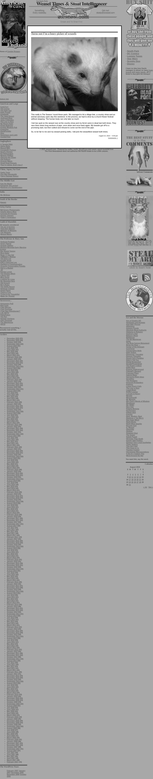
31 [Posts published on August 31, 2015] (130, 485)
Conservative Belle (134, 351)
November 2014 (13, 588)
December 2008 (13, 721)
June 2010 (11, 687)
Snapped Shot (132, 433)
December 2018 (13, 496)
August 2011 (12, 661)
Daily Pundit (5, 112)
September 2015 (13, 569)
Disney (130, 64)
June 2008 (11, 732)
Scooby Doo (133, 61)
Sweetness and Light (9, 135)
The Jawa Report (7, 116)
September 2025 (13, 344)
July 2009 (10, 708)
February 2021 (12, 447)
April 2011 (11, 668)
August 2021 (12, 436)
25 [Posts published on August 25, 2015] (132, 482)
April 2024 (11, 376)
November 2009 (13, 700)
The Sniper (130, 435)
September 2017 (13, 524)
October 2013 (12, 612)
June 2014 (11, 597)
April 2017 (11, 533)
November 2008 (13, 723)
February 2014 (12, 605)
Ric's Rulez (5, 285)
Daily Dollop (131, 353)
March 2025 (11, 355)
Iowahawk (4, 114)
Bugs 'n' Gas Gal (7, 255)
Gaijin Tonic (5, 172)
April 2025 (11, 353)
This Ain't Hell (132, 446)
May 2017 (10, 531)
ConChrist (130, 349)
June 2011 (11, 665)
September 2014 (13, 591)
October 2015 (12, 567)
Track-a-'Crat (6, 292)
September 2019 (13, 479)
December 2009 (13, 698)
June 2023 (11, 395)
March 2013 (11, 625)
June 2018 (11, 507)
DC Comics (133, 53)
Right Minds (131, 422)
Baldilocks (130, 338)
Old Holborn (5, 159)
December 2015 (13, 563)
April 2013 (11, 623)
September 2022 (13, 412)
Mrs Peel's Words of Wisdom (138, 401)
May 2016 (10, 554)
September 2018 (13, 501)
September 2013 (13, 614)
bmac (128, 341)
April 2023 (11, 398)
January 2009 (12, 719)
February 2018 (12, 515)
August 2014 (12, 593)
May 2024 (10, 374)
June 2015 (11, 575)
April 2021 (11, 443)
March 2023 (11, 400)
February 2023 (12, 402)
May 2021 (10, 441)
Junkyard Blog (6, 118)
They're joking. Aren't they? (12, 165)
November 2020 (13, 453)
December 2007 (13, 743)
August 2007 (12, 751)
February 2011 (12, 672)
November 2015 (13, 565)
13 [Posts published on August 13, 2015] (138, 477)
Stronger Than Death (134, 439)
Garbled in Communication (11, 264)
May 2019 (10, 486)
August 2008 (12, 728)
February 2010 (12, 695)
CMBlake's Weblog (8, 257)
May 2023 (10, 397)
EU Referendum (7, 154)
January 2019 (12, 494)
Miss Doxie (5, 277)
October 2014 (12, 590)
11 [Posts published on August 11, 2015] (132, 477)
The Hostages (132, 381)
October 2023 (12, 387)
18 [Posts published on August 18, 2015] (132, 480)
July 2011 (10, 663)
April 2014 (11, 601)
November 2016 (13, 543)
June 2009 (11, 710)
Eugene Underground (135, 369)
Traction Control (132, 450)
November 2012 (13, 633)
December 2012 (13, 631)
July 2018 (10, 505)
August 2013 (12, 616)
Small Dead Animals (9, 163)
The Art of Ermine (8, 227)
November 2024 (13, 363)
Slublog (129, 431)
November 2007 (13, 745)
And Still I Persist (133, 324)
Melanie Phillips (7, 156)
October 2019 (12, 477)
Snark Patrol (6, 291)
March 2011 (11, 670)
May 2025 (10, 352)
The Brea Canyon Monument (137, 343)
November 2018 (13, 498)
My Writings (5, 195)
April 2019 (11, 488)
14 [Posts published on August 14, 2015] (140, 477)
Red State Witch (132, 420)
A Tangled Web (7, 144)
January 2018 (12, 516)
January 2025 (12, 359)
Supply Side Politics (134, 441)
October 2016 (12, 545)
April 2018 (11, 511)
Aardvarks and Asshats (135, 323)
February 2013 (12, 627)
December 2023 (13, 383)
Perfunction (131, 411)
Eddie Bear (130, 368)
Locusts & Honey (133, 394)
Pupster (129, 414)
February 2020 (12, 470)
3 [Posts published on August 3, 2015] (130, 475)
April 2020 (11, 466)
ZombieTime (6, 137)
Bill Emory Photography (10, 210)
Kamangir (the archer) (9, 186)
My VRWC (130, 405)
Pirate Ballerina (7, 126)
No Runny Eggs (7, 124)
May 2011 (10, 666)
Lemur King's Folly (134, 386)
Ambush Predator (8, 242)
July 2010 (10, 685)
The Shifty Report (8, 287)
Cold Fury (4, 107)
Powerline (4, 129)
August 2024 (12, 368)
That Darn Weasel (8, 229)
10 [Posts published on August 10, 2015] (130, 477)
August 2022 (12, 413)
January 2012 (12, 651)
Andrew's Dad (132, 334)
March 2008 (11, 738)
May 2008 (10, 734)
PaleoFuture (5, 315)
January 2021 (12, 449)
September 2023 (13, 389)
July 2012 (10, 640)
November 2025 (13, 340)
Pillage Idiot (131, 413)
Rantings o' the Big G (134, 418)
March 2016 (11, 558)
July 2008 (10, 730)
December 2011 (13, 653)
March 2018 (11, 513)
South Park (133, 51)
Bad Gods (4, 306)
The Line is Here (7, 122)
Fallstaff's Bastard (133, 371)
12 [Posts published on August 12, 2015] (135, 477)
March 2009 (11, 715)
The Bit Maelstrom (133, 339)
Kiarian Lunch (6, 272)
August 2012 (12, 638)
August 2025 (12, 346)
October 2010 (12, 680)
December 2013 (13, 608)
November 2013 (13, 610)
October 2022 (12, 410)
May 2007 (10, 756)
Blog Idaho (5, 253)
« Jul (145, 487)
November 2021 (13, 430)
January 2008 (12, 741)
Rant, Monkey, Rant (134, 416)
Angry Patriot (6, 244)
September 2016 (13, 546)
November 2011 (13, 655)
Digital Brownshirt (133, 362)
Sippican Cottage (7, 289)
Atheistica (130, 326)
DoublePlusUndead (134, 364)
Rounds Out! (131, 426)
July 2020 (10, 460)
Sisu (2, 133)
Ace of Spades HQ (133, 321)
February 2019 (12, 492)
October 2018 (12, 500)
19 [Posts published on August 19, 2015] (135, 480)
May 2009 (10, 711)
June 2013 (11, 620)
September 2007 (13, 749)
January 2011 (12, 674)
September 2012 (13, 636)
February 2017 (12, 537)
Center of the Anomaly (135, 347)
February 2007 (12, 762)
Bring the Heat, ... (133, 345)
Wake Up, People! (8, 296)
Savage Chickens (7, 319)
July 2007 (10, 753)
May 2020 (10, 464)
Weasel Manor (6, 234)
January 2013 (12, 629)
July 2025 (10, 348)
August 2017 (12, 526)
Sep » (150, 487)
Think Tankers (132, 444)
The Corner (5, 109)
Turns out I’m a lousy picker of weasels (53, 33)
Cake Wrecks (6, 307)
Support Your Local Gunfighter (138, 443)
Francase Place (132, 373)
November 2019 (13, 475)
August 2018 (12, 503)
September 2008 (13, 726)
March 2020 (11, 468)
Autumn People (132, 328)
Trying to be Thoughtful (10, 294)
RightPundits (6, 131)
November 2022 (13, 408)
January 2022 (12, 426)
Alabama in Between (134, 332)
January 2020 (12, 471)
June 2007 (11, 754)
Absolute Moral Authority (136, 330)
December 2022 (13, 406)
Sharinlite (130, 429)
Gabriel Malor (131, 375)
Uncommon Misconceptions (137, 452)
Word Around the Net (134, 456)
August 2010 (12, 683)
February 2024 (12, 380)
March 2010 (11, 693)
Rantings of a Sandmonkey (11, 187)
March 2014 (11, 603)
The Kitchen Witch (8, 274)
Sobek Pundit (131, 437)
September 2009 (13, 704)
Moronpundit (131, 398)
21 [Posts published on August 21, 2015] (140, 480)
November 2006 (13, 774)
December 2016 (13, 541)
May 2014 (10, 599)
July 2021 (10, 438)
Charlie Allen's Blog (8, 212)
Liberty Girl (5, 276)
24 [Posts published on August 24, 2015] (130, 482)
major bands (140, 72)
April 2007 (11, 758)
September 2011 (13, 659)
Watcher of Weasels (8, 231)
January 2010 (12, 696)
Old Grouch (5, 283)
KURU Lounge (132, 392)
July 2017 (10, 528)
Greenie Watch (6, 161)
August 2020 (12, 458)
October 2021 (12, 432)
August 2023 (12, 391)
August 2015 (12, 571)
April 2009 (11, 713)
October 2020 (12, 455)
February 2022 (12, 425)
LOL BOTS (5, 313)
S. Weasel (130, 428)
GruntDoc (130, 379)
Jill (2, 270)
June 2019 (11, 485)
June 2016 (11, 552)
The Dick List (6, 259)
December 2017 (13, 518)
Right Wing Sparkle (134, 424)
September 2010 (13, 681)
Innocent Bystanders (134, 383)
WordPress (83, 149)
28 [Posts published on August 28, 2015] (140, 482)
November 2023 (13, 385)
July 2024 (10, 370)
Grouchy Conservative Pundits (13, 266)
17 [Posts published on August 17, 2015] (130, 480)
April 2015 (11, 578)
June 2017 (11, 530)
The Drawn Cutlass (134, 366)
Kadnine (129, 384)
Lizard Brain (131, 390)
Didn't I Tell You (132, 360)
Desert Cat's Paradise (135, 358)
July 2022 (10, 415)
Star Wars (132, 58)
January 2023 (12, 404)
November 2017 (13, 520)
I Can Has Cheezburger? (10, 311)
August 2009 (12, 706)
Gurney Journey (7, 216)
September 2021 (13, 434)
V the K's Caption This (135, 454)
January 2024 (12, 382)
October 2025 (12, 342)
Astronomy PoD (7, 304)
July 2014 (10, 595)
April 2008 (11, 736)
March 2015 (11, 580)
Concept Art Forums (9, 214)
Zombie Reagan (13, 51)
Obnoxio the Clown (8, 157)
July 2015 (10, 573)
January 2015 (12, 584)
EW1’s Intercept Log (9, 262)
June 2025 (11, 350)
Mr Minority (130, 399)
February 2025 (12, 357)
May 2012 (10, 644)
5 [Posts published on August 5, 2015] (135, 475)
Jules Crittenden (7, 120)
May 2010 (10, 689)
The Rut (4, 317)
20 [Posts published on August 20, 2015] (138, 480)
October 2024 (12, 365)
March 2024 (11, 378)
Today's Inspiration (8, 217)
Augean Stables (7, 246)
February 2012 (12, 650)
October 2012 (12, 635)
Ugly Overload (6, 321)
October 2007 (12, 747)
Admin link (4, 99)
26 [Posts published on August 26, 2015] (135, 482)
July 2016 (10, 550)
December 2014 (13, 586)
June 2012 (11, 642)
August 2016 (12, 548)
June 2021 (11, 440)
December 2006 (17, 773)
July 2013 (10, 618)
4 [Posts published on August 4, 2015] (132, 475)
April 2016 (11, 556)
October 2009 (12, 702)
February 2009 (12, 717)
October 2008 (12, 724)
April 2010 (11, 691)
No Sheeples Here (8, 281)
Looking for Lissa (8, 279)
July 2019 (10, 483)
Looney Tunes (134, 56)
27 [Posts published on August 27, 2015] (138, 482)
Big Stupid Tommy (8, 251)
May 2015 (10, 576)
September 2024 (13, 367)
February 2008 (12, 739)
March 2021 (11, 445)
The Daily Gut (6, 111)
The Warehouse (7, 322)
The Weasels (6, 232)
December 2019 (13, 473)
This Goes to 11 (132, 448)
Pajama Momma (132, 409)
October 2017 (12, 522)
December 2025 (13, 338)
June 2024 (11, 372)
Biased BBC (5, 148)
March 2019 (11, 490)
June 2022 (11, 417)
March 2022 (11, 423)
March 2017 (11, 535)
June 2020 (11, 462)
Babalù (3, 202)
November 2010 (13, 678)
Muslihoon (130, 403)
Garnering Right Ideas (135, 377)
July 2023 (10, 393)
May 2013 (10, 621)
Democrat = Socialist (134, 354)
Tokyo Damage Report (9, 176)
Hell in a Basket (7, 268)
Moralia (129, 396)
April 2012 (11, 646)
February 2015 (12, 582)
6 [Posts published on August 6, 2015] (138, 475)
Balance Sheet (132, 336)
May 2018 (10, 509)
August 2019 (12, 481)
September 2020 (13, 456)
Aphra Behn (5, 146)
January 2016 (12, 561)
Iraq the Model (6, 184)
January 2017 (12, 539)
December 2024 (13, 361)
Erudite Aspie (6, 261)
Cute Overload (6, 309)
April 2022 (11, 421)
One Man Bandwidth (9, 174)
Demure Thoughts (133, 356)
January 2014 (12, 606)
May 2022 (10, 419)
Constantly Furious (8, 150)
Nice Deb (130, 407)
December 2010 (13, 676)
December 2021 (13, 428)
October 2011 (12, 657)
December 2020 (13, 451)
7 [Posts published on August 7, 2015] (140, 475)
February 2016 (12, 560)
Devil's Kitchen (7, 152)
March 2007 (11, 760)
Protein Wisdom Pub (9, 127)
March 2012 (11, 648)
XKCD (3, 324)
